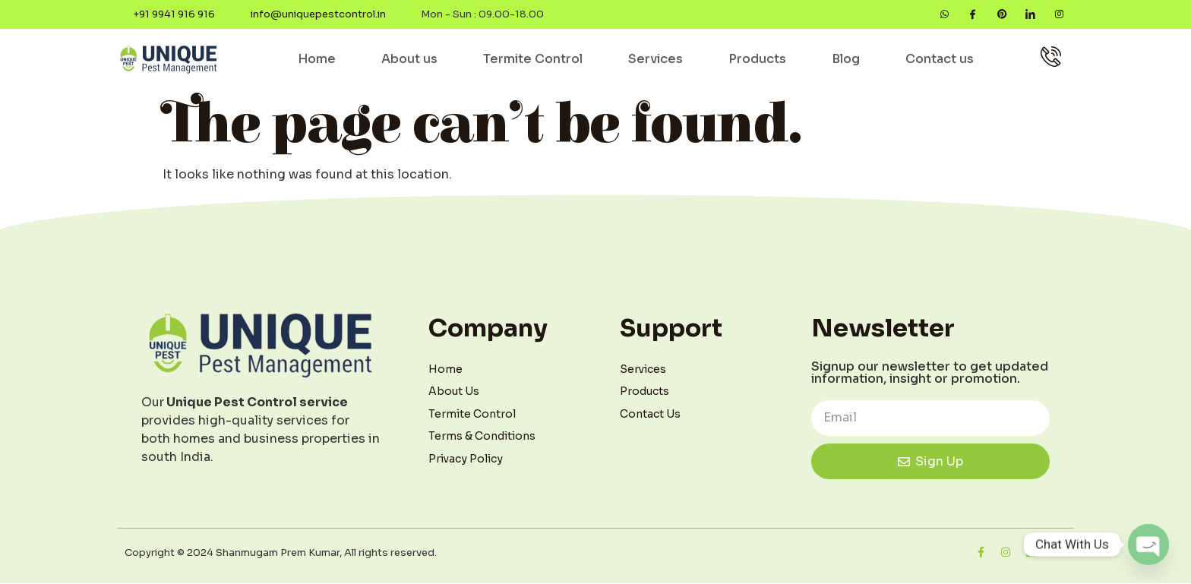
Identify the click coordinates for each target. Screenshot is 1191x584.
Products (757, 60)
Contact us (939, 60)
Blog (846, 60)
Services (655, 60)
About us (409, 60)
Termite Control (533, 60)
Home (317, 60)
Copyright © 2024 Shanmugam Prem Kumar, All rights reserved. (281, 553)
